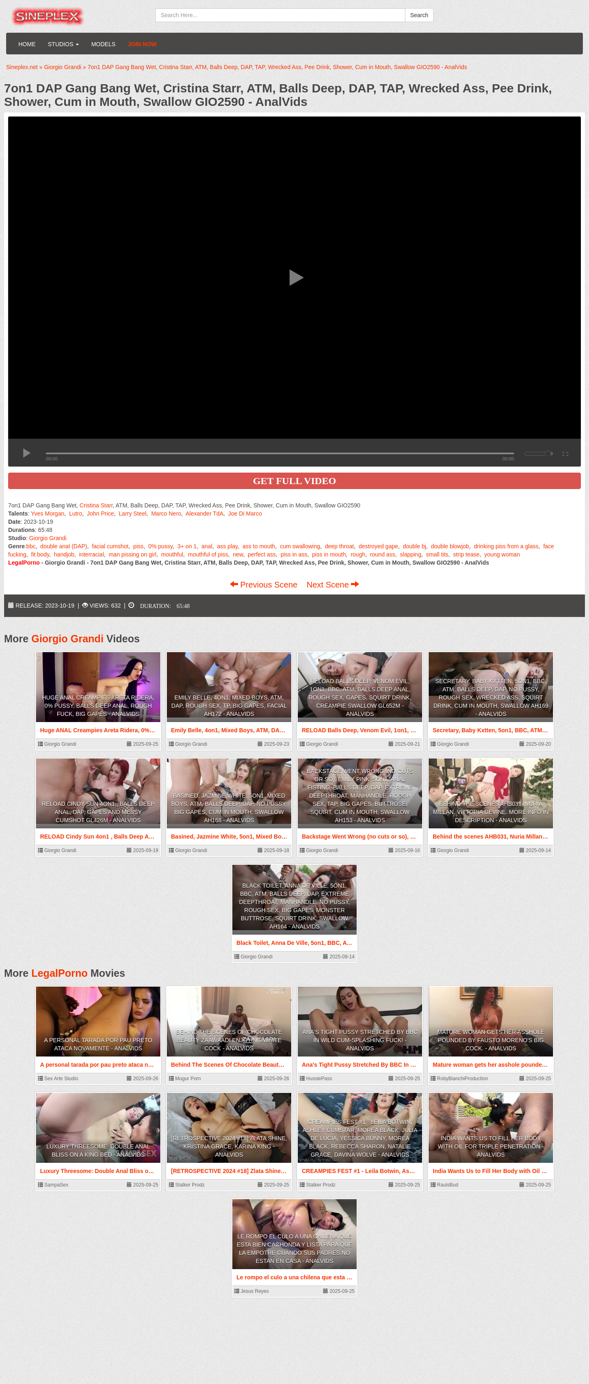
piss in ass (294, 554)
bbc (31, 546)
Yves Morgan (48, 513)
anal (207, 546)
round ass (382, 554)
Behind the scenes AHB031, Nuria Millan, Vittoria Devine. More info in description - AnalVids (491, 812)
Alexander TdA (204, 513)
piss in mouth (329, 554)
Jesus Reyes (251, 1291)
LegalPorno (59, 973)
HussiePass (316, 1078)
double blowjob (450, 546)
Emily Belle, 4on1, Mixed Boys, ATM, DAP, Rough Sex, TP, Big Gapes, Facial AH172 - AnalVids (229, 705)
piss (138, 546)
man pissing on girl (133, 554)
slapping (410, 554)
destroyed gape (378, 546)
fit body (40, 554)
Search (419, 15)
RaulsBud (444, 1185)
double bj (414, 546)
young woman (502, 554)
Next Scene (332, 584)
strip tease (466, 554)
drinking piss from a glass (506, 546)
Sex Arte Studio (58, 1078)
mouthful (172, 554)
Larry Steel (132, 513)
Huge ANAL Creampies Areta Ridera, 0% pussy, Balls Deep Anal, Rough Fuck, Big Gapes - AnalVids (98, 705)
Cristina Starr (96, 505)
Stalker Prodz (187, 1185)
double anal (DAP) (63, 546)
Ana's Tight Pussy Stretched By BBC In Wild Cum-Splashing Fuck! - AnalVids (360, 1040)
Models (103, 44)
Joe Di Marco (245, 513)
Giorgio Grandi (47, 538)
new (238, 554)
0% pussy (160, 546)
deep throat (339, 546)
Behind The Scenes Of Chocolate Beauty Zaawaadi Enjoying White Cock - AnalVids (229, 1040)
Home (27, 44)
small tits (437, 554)
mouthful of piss (208, 554)
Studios (63, 44)
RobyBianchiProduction (459, 1078)
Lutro (75, 513)
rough (358, 554)
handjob (64, 554)
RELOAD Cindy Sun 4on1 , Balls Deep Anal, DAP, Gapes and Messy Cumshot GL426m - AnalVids (98, 812)
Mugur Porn (185, 1078)
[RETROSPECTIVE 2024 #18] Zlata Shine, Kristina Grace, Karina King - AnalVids (229, 1146)
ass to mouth (259, 546)
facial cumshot (110, 546)
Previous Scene (265, 584)
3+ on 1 (187, 546)
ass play (227, 546)
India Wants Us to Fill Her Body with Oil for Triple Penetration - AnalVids (491, 1146)
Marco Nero (166, 513)
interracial (91, 554)
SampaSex (53, 1185)
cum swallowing (300, 546)
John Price (100, 513)
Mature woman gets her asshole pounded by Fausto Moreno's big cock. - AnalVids (490, 1040)
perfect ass (262, 554)
